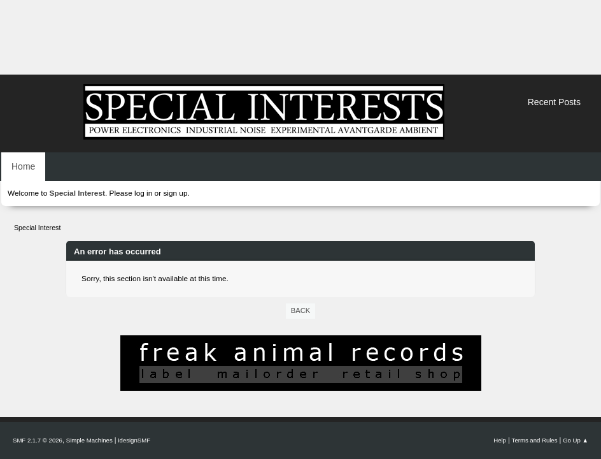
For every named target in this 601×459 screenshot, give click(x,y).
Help (499, 440)
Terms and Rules (535, 440)
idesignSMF (134, 440)
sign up (175, 193)
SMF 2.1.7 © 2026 (37, 440)
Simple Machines (89, 440)
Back (300, 310)
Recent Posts (554, 102)
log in (143, 193)
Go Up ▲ (575, 440)
